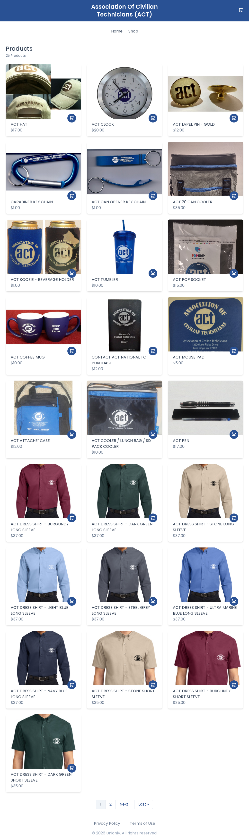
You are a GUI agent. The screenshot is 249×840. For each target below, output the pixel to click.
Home (117, 31)
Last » (143, 804)
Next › (125, 804)
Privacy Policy (107, 823)
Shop (133, 31)
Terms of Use (142, 823)
